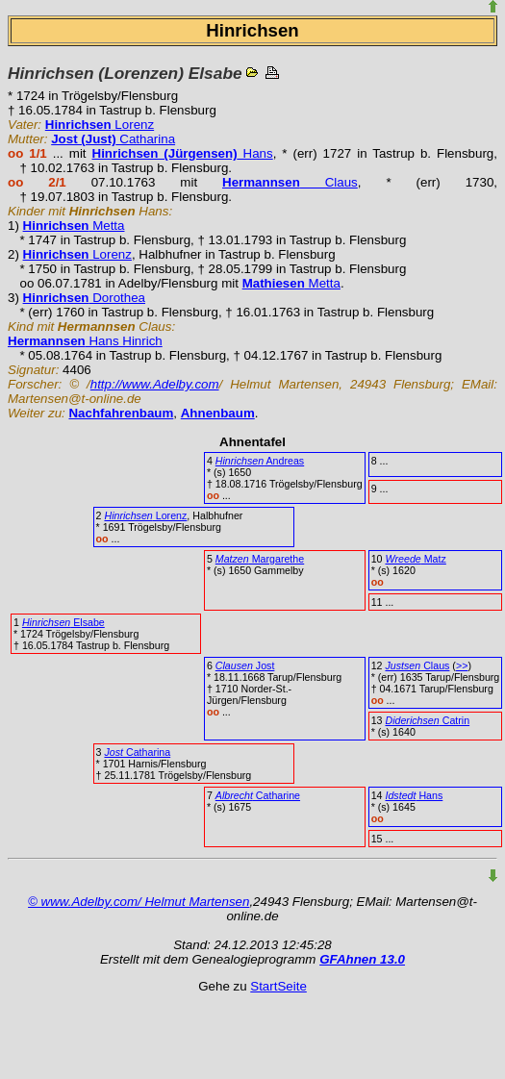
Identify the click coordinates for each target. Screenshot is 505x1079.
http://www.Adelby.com (154, 384)
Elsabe (63, 622)
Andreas (259, 460)
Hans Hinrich (85, 341)
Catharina (113, 139)
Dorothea (84, 297)
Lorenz (99, 124)
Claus (290, 182)
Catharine (257, 795)
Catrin (427, 720)
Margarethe (259, 559)
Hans (182, 153)
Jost (245, 665)
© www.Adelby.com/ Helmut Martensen (138, 901)
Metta (74, 225)
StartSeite (278, 986)
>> (461, 665)
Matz (415, 559)
